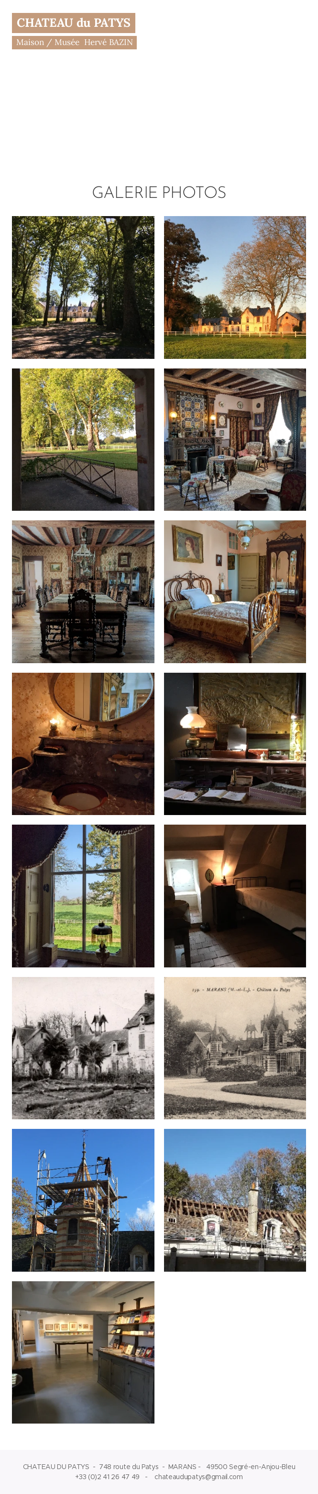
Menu (296, 31)
